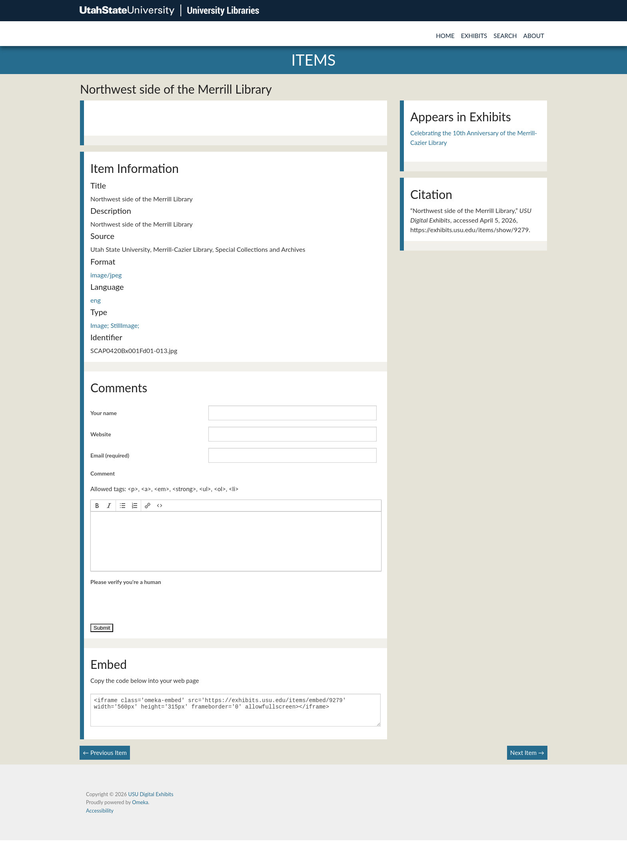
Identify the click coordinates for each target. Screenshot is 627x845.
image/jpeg (106, 275)
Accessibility (100, 815)
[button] (97, 505)
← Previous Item (105, 757)
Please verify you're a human (125, 581)
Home (445, 35)
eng (95, 300)
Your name (103, 412)
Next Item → (527, 757)
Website (100, 434)
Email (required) (109, 455)
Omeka (140, 807)
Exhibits (474, 35)
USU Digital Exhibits (150, 799)
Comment (102, 473)
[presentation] (97, 505)
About (533, 35)
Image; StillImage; (114, 325)
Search (505, 35)
